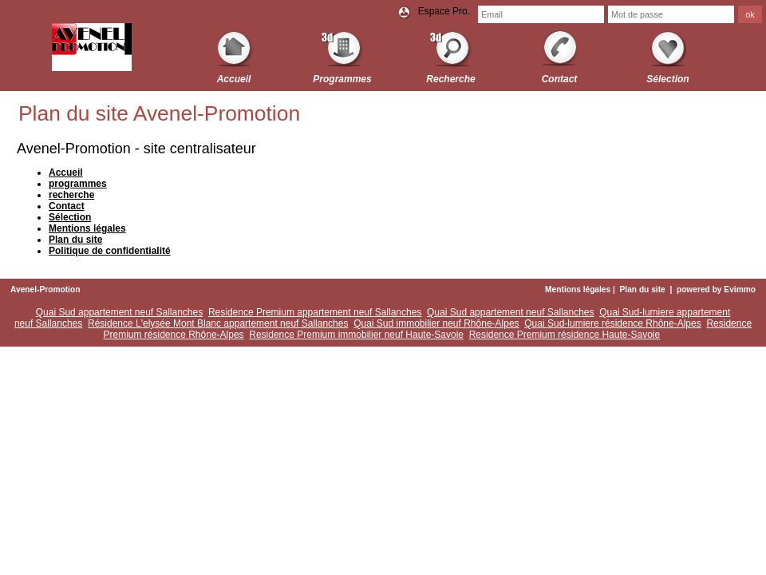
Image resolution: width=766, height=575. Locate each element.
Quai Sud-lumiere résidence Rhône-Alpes (612, 323)
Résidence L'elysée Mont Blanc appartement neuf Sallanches (218, 323)
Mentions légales (577, 289)
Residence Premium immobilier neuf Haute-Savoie (356, 334)
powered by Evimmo (716, 289)
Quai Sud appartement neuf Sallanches (119, 312)
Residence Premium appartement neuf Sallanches (314, 312)
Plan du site (642, 289)
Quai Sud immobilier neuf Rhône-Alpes (436, 323)
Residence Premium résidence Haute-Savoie (564, 334)
